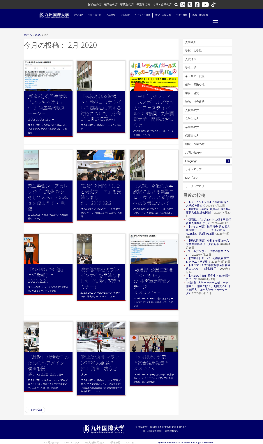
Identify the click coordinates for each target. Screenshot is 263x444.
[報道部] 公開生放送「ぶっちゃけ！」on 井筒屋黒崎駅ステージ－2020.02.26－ (47, 100)
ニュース (113, 206)
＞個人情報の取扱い (94, 435)
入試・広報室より (163, 206)
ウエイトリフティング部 (44, 284)
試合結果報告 (111, 381)
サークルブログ (52, 280)
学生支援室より (95, 377)
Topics (103, 289)
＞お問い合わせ (51, 435)
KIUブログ (191, 170)
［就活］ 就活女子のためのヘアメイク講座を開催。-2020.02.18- (48, 358)
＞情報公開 (114, 435)
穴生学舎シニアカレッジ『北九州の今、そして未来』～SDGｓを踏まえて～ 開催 (48, 189)
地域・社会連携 (196, 14)
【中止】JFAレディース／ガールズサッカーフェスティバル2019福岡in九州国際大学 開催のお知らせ (153, 103)
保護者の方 (143, 4)
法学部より (92, 289)
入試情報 (107, 14)
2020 (38, 28)
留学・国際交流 (159, 14)
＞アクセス (130, 435)
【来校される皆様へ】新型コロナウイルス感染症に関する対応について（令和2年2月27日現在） (101, 100)
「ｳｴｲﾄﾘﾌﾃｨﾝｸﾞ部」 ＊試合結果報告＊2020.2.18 (154, 355)
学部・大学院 (91, 14)
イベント (146, 128)
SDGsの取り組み (52, 118)
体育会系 (85, 381)
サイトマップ (193, 162)
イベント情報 (146, 206)
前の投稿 (35, 403)
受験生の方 (95, 4)
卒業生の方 (127, 4)
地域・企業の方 (162, 4)
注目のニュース (105, 118)
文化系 (44, 122)
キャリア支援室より (97, 206)
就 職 (46, 381)
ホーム (28, 28)
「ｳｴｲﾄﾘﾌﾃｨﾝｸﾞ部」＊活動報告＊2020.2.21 (46, 268)
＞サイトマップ (71, 435)
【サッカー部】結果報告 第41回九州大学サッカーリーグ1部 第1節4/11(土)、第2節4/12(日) (208, 223)
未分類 (54, 381)
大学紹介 (74, 14)
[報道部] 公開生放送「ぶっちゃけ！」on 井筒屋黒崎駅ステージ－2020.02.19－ (153, 273)
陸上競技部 (97, 381)
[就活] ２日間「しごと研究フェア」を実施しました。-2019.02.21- (101, 187)
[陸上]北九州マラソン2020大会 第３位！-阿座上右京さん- (100, 358)
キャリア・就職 (138, 14)
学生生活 (121, 14)
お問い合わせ (193, 145)
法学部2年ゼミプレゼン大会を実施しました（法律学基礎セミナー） (101, 271)
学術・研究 (177, 14)
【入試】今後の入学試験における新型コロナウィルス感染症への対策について (153, 187)
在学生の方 (111, 4)
